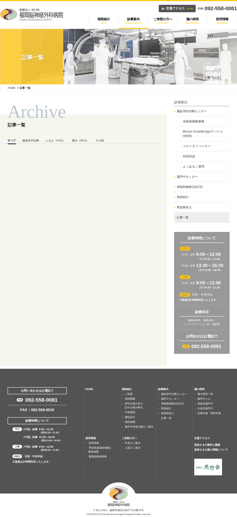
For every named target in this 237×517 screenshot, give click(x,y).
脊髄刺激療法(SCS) (190, 186)
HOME (11, 87)
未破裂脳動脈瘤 (194, 121)
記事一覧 (183, 217)
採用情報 (94, 442)
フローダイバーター (197, 146)
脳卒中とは (203, 398)
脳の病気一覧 (205, 393)
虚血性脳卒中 (205, 403)
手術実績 (130, 412)
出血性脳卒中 (205, 408)
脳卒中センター (187, 176)
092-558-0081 (206, 346)
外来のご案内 (132, 442)
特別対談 (189, 156)
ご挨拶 (129, 393)
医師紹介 (183, 197)
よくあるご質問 (194, 166)
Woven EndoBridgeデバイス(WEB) (203, 134)
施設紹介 (130, 417)
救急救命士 (184, 207)
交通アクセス (179, 8)
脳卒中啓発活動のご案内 (139, 426)
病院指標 (130, 421)
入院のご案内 (132, 447)
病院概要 (130, 398)
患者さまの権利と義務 (207, 444)
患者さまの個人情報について (211, 449)
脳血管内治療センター (191, 111)
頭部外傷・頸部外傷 (209, 413)
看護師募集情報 (98, 456)
